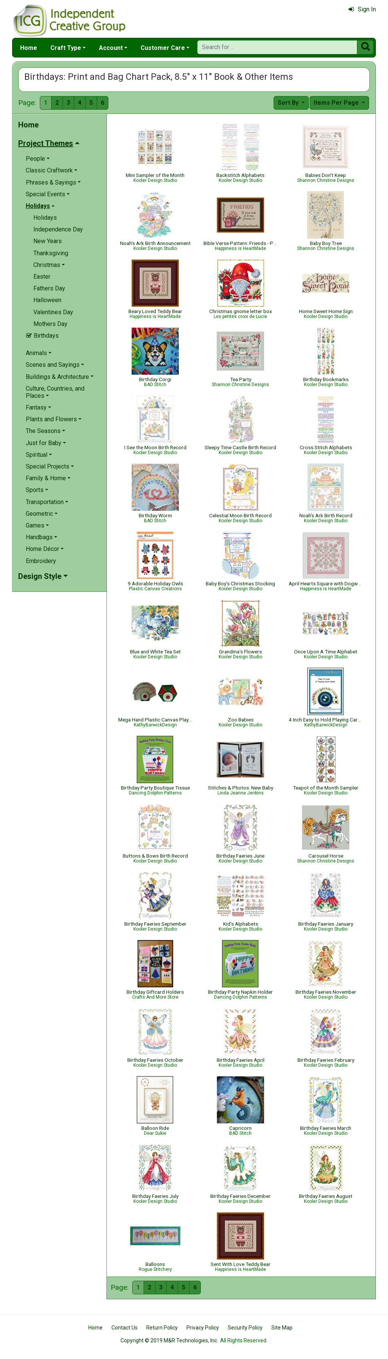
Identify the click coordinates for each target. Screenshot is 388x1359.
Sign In (362, 9)
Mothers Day (50, 323)
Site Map (282, 1328)
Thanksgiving (50, 253)
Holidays (45, 217)
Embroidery (41, 561)
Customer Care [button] (163, 47)
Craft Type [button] (65, 47)
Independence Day (58, 229)
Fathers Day (49, 288)
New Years (47, 241)
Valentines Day (53, 312)
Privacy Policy (202, 1328)
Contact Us (124, 1328)
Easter (41, 276)
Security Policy (245, 1328)
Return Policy (162, 1328)
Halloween (47, 300)
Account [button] (111, 47)
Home (28, 47)
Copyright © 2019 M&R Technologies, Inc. (169, 1340)
